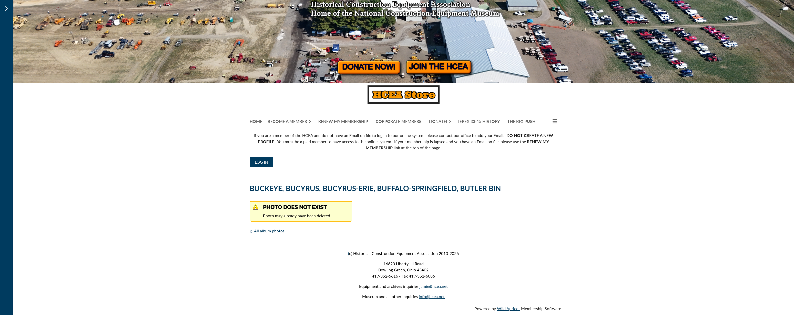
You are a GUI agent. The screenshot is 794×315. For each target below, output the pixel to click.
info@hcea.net (432, 296)
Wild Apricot (508, 308)
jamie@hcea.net (434, 286)
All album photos (269, 230)
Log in (261, 162)
